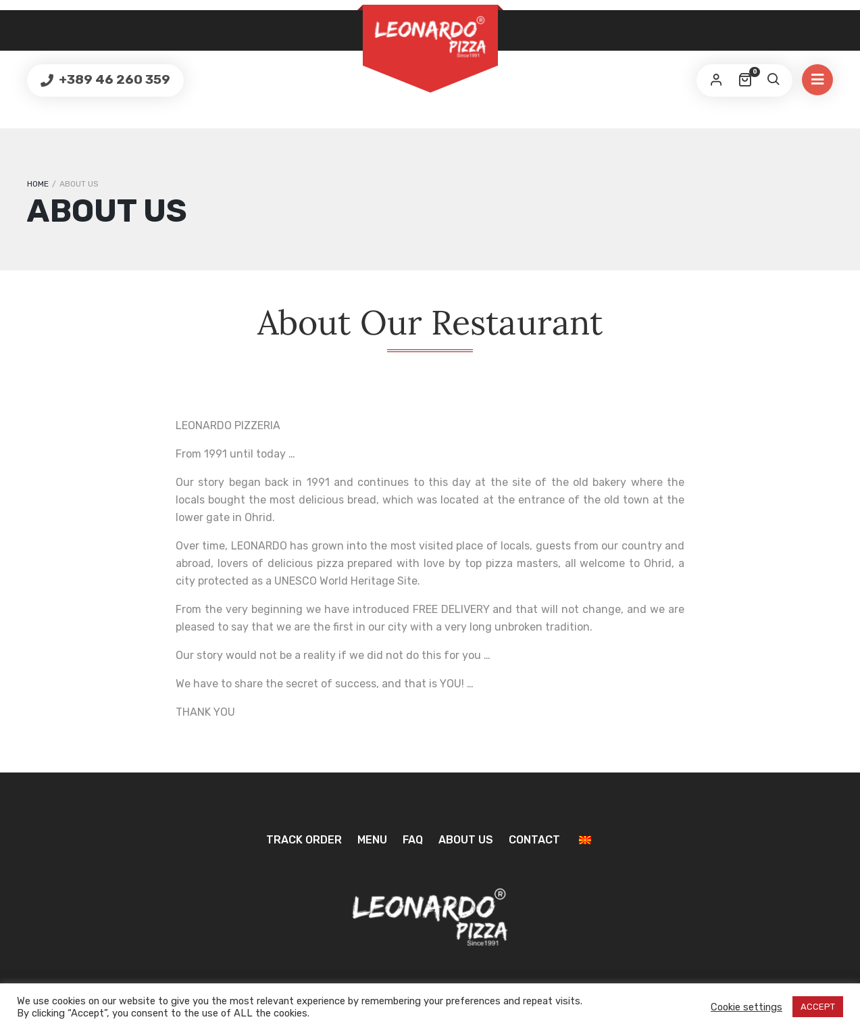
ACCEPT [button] (818, 1007)
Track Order (304, 839)
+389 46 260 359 (113, 79)
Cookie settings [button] (746, 1007)
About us (465, 839)
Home (38, 184)
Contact (534, 839)
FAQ (413, 839)
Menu (372, 839)
